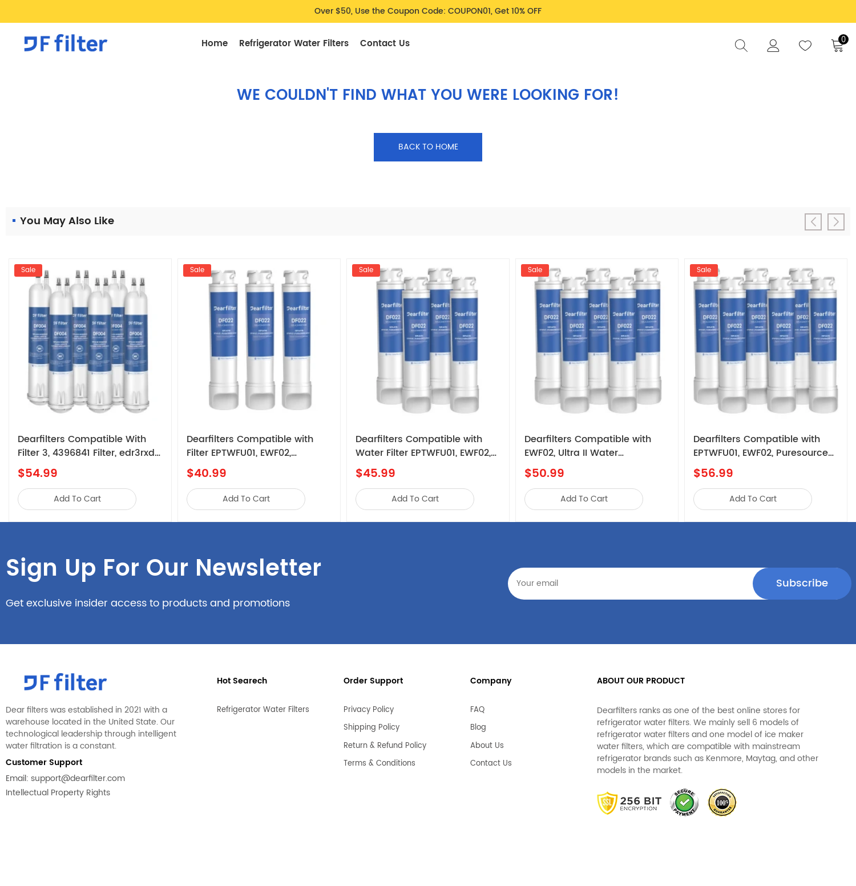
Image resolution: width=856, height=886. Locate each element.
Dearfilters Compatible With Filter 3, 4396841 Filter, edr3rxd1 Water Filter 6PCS (88, 446)
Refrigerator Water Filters (294, 44)
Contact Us (385, 44)
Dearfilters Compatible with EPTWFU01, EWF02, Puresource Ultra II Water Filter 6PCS (760, 446)
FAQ (477, 707)
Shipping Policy (371, 724)
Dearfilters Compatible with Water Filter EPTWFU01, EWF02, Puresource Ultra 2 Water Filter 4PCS (425, 446)
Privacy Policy (369, 707)
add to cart (77, 498)
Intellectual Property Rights (58, 792)
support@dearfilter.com (78, 778)
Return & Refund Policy (385, 743)
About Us (487, 743)
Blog (478, 724)
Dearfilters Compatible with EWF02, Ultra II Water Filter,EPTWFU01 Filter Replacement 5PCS (587, 446)
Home (214, 44)
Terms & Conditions (379, 760)
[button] (836, 221)
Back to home (428, 146)
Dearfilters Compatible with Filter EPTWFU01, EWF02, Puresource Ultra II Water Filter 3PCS (256, 446)
